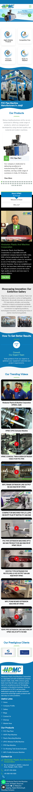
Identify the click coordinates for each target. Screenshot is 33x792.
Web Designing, (6, 788)
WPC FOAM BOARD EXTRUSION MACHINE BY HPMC (16, 603)
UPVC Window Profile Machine (13, 742)
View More (8, 178)
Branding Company (7, 790)
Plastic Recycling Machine (12, 738)
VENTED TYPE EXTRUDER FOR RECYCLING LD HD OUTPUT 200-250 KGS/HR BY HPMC (16, 574)
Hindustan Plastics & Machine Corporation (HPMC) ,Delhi (16, 404)
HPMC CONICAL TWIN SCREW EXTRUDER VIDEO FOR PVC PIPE (16, 458)
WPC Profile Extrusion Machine (13, 752)
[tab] (16, 194)
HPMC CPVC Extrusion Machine (16, 431)
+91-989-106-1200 (10, 773)
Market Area (7, 723)
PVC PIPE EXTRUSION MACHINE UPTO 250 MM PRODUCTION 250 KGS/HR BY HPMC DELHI (16, 543)
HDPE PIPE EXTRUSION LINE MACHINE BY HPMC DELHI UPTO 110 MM (16, 631)
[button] (1, 181)
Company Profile (9, 706)
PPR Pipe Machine (9, 745)
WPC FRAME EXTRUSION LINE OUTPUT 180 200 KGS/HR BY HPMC (16, 486)
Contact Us (7, 716)
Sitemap (6, 720)
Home (5, 702)
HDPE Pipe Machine (10, 734)
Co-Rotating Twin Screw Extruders (15, 749)
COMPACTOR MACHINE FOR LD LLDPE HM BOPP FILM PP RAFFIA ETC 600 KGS (16, 514)
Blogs (5, 713)
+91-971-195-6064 (10, 770)
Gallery (5, 709)
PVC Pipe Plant (8, 731)
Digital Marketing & (18, 788)
